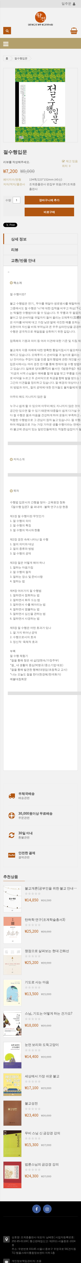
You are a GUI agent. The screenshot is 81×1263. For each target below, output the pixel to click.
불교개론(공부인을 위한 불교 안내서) (51, 888)
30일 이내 (25, 832)
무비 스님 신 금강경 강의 (42, 1132)
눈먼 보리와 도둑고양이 (42, 1044)
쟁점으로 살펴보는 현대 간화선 (47, 950)
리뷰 (14, 249)
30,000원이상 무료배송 (35, 813)
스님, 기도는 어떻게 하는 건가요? (48, 1013)
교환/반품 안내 (23, 260)
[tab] (40, 239)
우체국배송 (26, 793)
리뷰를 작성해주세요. (16, 162)
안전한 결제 (26, 852)
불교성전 (31, 1103)
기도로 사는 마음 (37, 981)
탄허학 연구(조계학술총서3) (45, 919)
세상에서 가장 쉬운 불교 (42, 1075)
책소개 (17, 283)
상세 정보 (19, 239)
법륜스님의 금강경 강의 (42, 1164)
